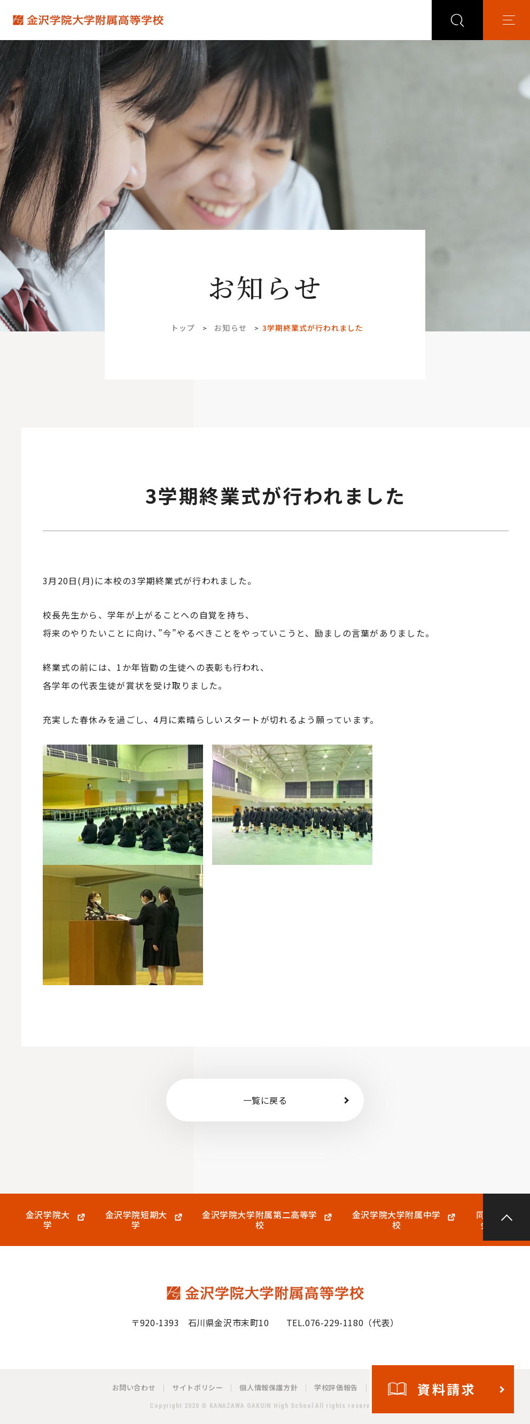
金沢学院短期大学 (136, 1220)
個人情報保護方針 (268, 1387)
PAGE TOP (506, 1217)
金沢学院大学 (48, 1220)
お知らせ (230, 327)
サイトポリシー (197, 1387)
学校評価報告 (336, 1387)
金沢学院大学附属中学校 (396, 1220)
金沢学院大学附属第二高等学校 (259, 1220)
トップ (183, 327)
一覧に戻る (265, 1100)
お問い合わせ (134, 1387)
